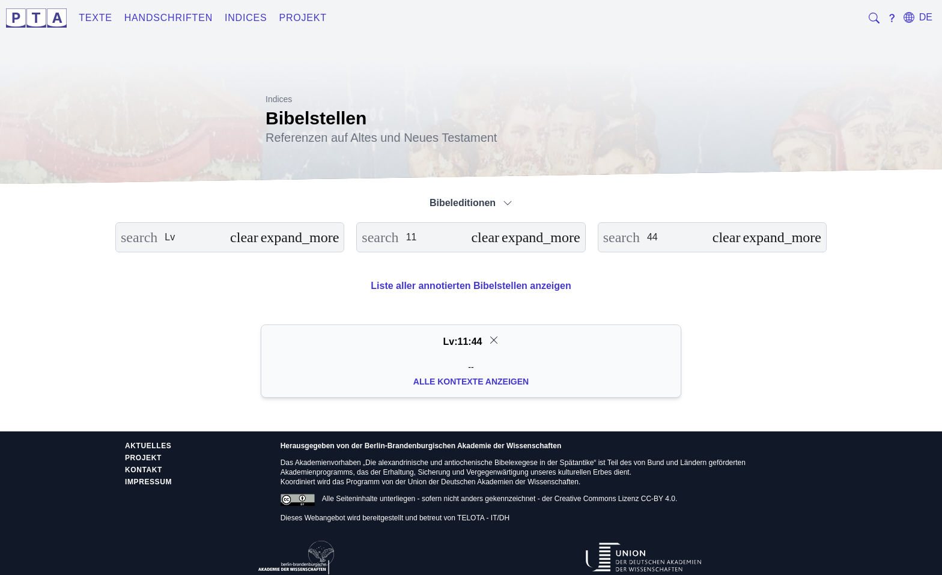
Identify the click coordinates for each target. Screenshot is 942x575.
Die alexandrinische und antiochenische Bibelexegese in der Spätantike (479, 462)
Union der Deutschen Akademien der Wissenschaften (493, 482)
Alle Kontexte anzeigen (471, 381)
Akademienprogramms (317, 472)
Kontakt (143, 470)
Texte (95, 18)
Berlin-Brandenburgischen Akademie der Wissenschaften (463, 446)
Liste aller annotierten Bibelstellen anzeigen (471, 286)
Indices (246, 18)
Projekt (303, 18)
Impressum (148, 482)
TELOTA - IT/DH (483, 518)
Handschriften (168, 18)
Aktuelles (148, 446)
